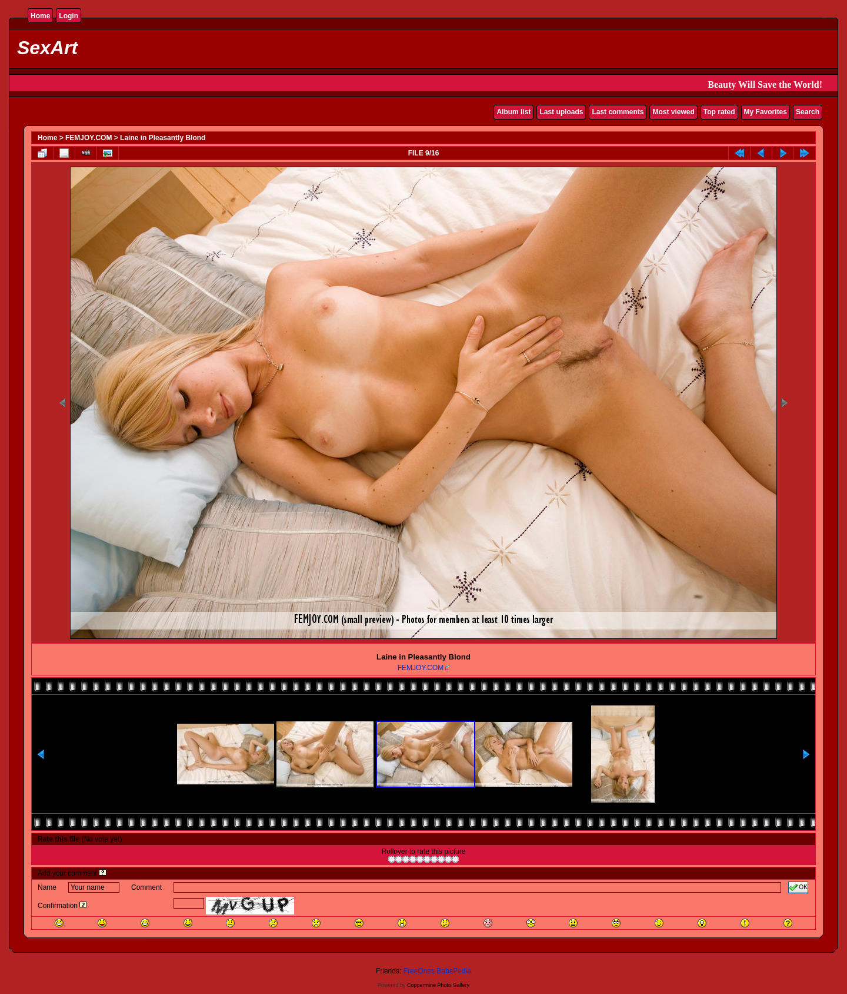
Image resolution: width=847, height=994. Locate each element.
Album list (513, 112)
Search (807, 112)
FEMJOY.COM (88, 138)
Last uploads (561, 112)
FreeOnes (419, 971)
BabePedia (453, 971)
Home (40, 16)
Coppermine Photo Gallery (438, 985)
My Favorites (765, 112)
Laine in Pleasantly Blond (162, 138)
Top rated (719, 112)
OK (798, 887)
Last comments (617, 112)
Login (68, 16)
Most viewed (673, 112)
